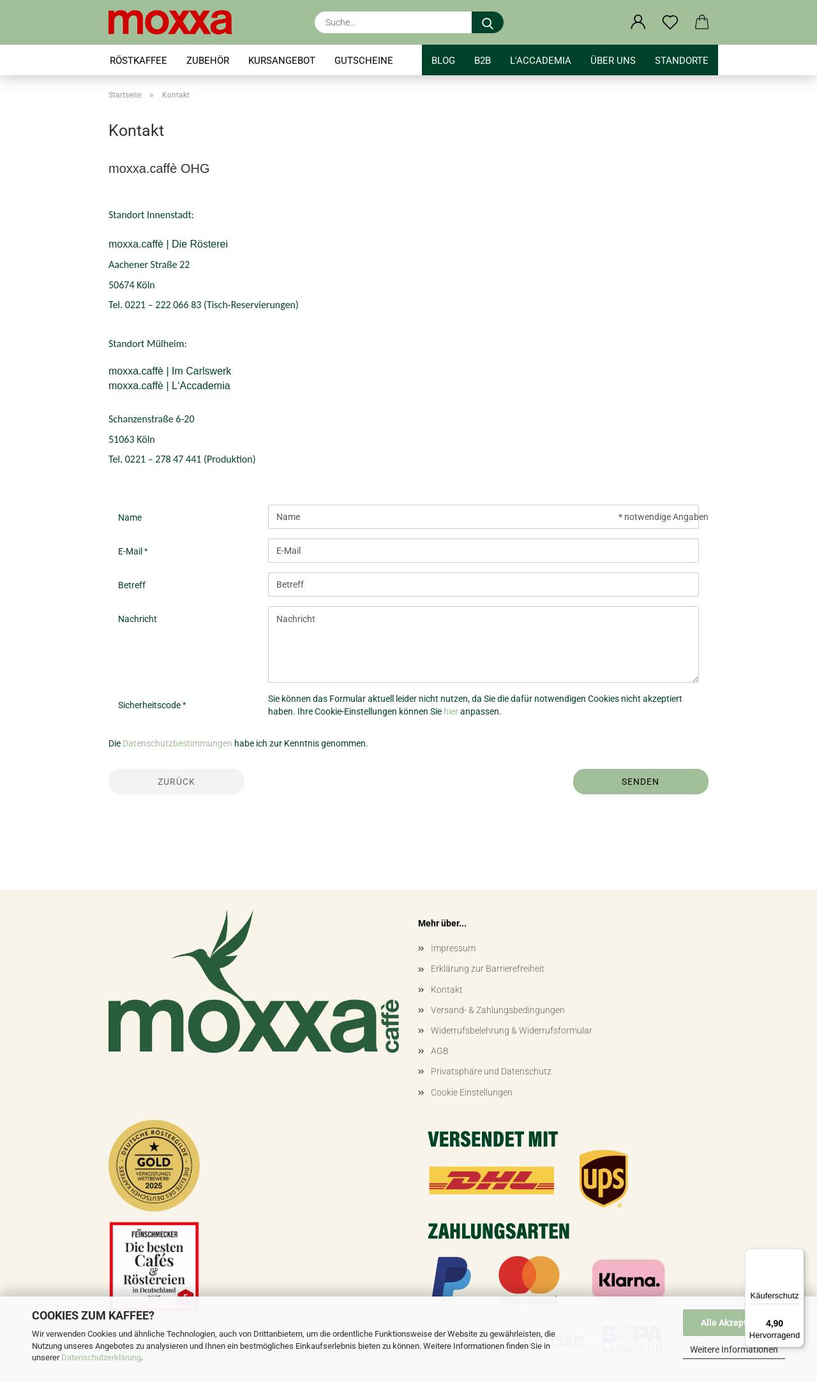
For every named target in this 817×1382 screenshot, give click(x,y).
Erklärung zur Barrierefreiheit (487, 968)
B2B (482, 60)
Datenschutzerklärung (101, 1357)
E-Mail (131, 551)
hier (451, 711)
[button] (638, 22)
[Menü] (796, 1256)
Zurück (176, 781)
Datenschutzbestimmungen (177, 743)
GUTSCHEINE (363, 60)
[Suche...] (488, 22)
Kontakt (447, 989)
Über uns (613, 60)
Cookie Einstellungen (472, 1092)
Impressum (453, 948)
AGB (440, 1051)
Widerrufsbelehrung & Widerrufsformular (511, 1030)
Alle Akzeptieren (734, 1323)
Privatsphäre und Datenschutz (491, 1071)
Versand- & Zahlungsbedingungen (498, 1010)
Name (130, 517)
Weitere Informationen (734, 1349)
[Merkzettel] (670, 22)
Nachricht (137, 619)
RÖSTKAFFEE (138, 60)
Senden (640, 781)
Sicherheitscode (150, 705)
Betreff (132, 585)
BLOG (443, 60)
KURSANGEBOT (281, 60)
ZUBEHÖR (207, 60)
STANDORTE (681, 60)
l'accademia (540, 60)
